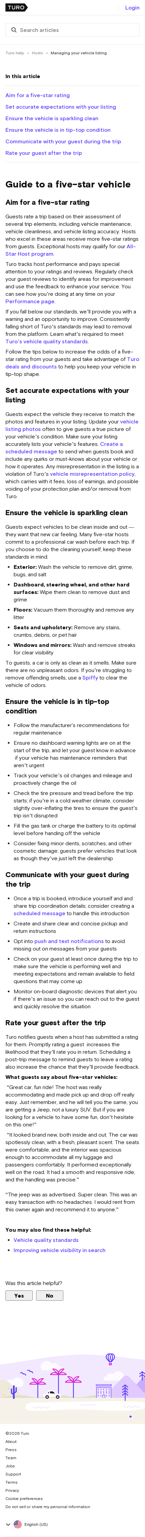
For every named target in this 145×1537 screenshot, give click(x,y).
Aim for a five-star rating (37, 95)
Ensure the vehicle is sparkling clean (51, 118)
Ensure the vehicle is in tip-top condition (58, 130)
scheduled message (39, 913)
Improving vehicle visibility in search (60, 1250)
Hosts (37, 53)
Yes (19, 1295)
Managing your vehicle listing (79, 53)
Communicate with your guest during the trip (63, 141)
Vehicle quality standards (46, 1240)
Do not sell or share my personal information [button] (47, 1506)
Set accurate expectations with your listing (60, 107)
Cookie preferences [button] (24, 1498)
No (49, 1295)
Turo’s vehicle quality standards (46, 341)
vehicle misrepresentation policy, (92, 474)
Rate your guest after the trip (43, 153)
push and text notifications (69, 941)
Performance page (29, 301)
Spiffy (90, 677)
